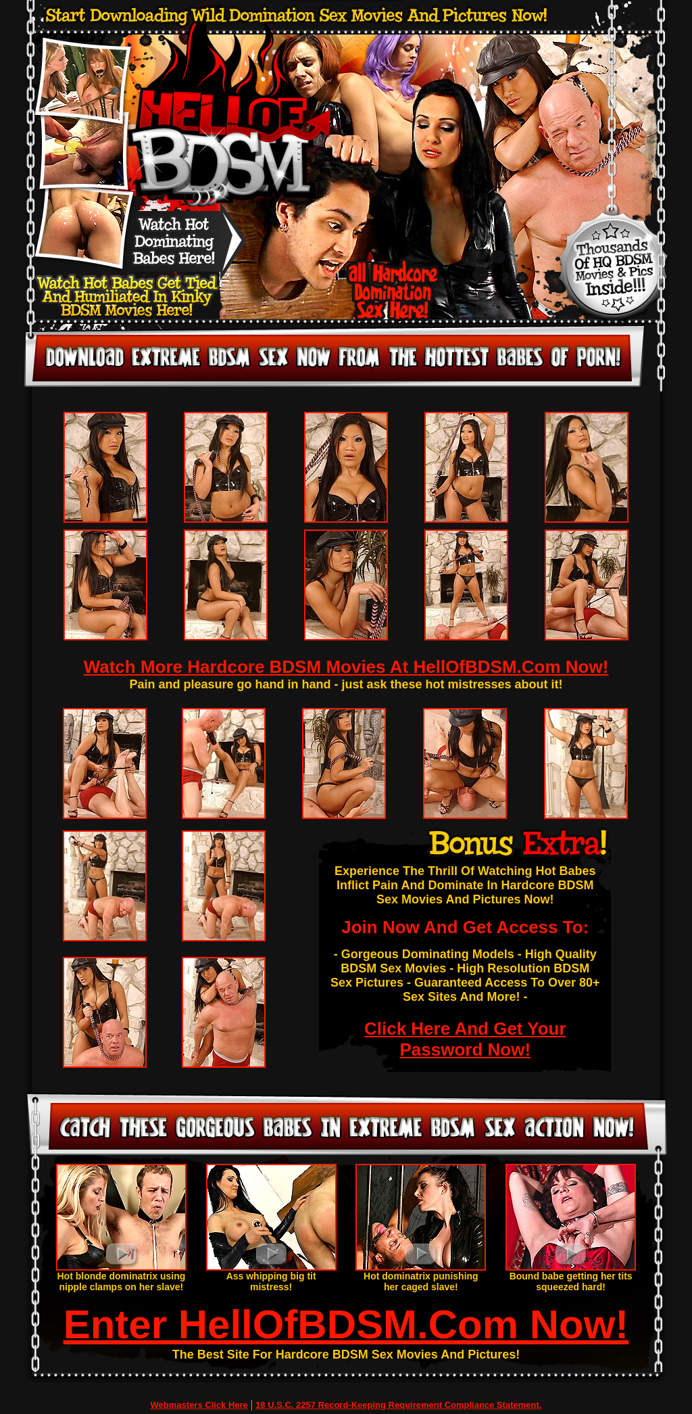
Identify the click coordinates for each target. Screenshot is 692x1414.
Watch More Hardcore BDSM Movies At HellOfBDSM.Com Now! (346, 667)
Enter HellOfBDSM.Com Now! (346, 1324)
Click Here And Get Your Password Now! (465, 1039)
